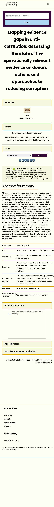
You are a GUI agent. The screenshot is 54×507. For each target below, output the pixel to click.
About (7, 419)
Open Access (10, 422)
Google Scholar (11, 440)
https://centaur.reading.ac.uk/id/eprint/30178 (35, 250)
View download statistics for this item (31, 295)
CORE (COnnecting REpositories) (20, 351)
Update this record (44, 362)
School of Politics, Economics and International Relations (34, 266)
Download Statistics (14, 305)
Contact (8, 415)
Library (7, 426)
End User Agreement (33, 133)
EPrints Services (43, 447)
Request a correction (28, 360)
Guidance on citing (41, 140)
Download (9, 103)
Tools (7, 148)
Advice (8, 127)
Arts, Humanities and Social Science (30, 263)
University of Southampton (10, 449)
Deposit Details (12, 344)
